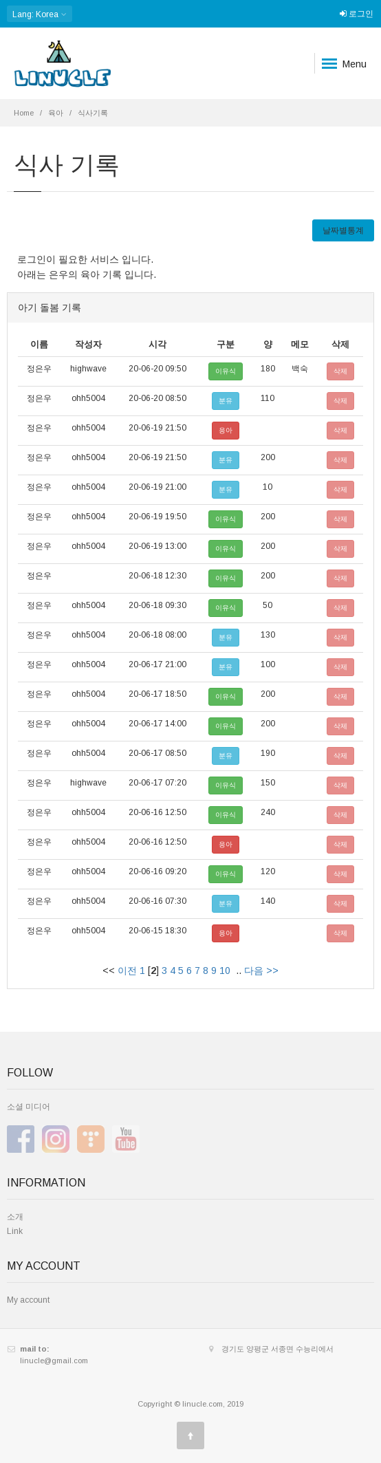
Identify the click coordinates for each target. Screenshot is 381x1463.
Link (15, 1231)
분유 (225, 400)
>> (272, 970)
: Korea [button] (39, 14)
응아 (225, 430)
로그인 (356, 14)
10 (224, 970)
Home (24, 113)
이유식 (225, 371)
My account (28, 1300)
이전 (127, 970)
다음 (253, 970)
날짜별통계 (343, 230)
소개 (15, 1217)
